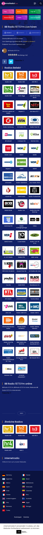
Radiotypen (18, 517)
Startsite (26, 517)
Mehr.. (24, 532)
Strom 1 (7, 33)
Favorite (19, 60)
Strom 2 (20, 33)
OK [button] (19, 532)
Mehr (21, 413)
